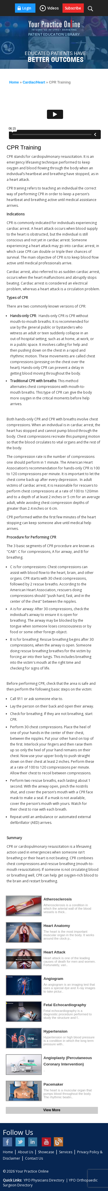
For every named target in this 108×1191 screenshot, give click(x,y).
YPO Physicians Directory (44, 1180)
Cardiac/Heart (34, 82)
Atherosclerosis (57, 899)
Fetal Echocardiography (64, 1005)
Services (65, 1152)
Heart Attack (54, 952)
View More (51, 1110)
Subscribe (73, 8)
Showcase (46, 1152)
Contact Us (34, 1158)
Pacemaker (53, 1084)
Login (26, 8)
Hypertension (55, 1031)
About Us (25, 1152)
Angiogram (53, 978)
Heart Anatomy (56, 925)
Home (14, 82)
